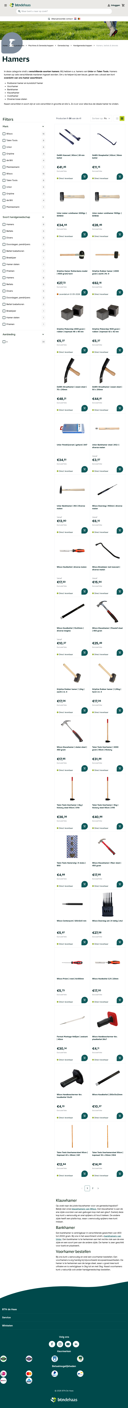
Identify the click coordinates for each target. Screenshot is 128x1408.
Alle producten (18, 45)
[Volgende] (97, 1188)
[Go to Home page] (20, 5)
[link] (83, 1188)
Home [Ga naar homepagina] (5, 45)
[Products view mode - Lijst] (117, 118)
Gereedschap (63, 45)
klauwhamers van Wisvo (84, 1209)
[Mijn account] (113, 5)
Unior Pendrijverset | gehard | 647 (72, 445)
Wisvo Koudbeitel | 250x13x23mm (107, 1094)
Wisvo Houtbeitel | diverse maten (71, 567)
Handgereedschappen (82, 45)
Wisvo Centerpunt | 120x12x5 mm (71, 921)
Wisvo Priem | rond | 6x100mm (70, 978)
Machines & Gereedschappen (40, 45)
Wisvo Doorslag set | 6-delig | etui (107, 921)
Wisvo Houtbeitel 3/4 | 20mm (105, 978)
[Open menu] (6, 5)
